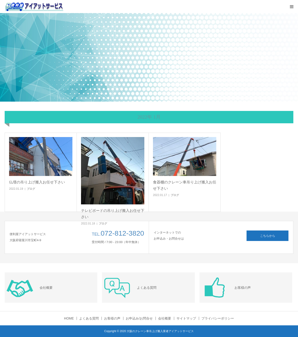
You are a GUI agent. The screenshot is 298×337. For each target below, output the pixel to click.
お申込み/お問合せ (139, 318)
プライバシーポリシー (217, 318)
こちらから (267, 235)
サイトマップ (186, 318)
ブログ (31, 188)
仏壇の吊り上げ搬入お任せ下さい (37, 182)
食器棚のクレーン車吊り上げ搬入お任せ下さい (184, 185)
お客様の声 (112, 318)
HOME (69, 318)
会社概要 (164, 318)
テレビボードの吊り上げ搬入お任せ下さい (112, 214)
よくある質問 (89, 318)
